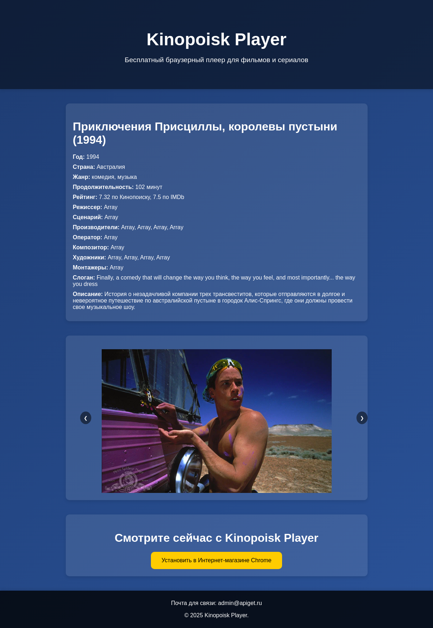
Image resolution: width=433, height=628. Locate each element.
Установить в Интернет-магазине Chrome (217, 560)
